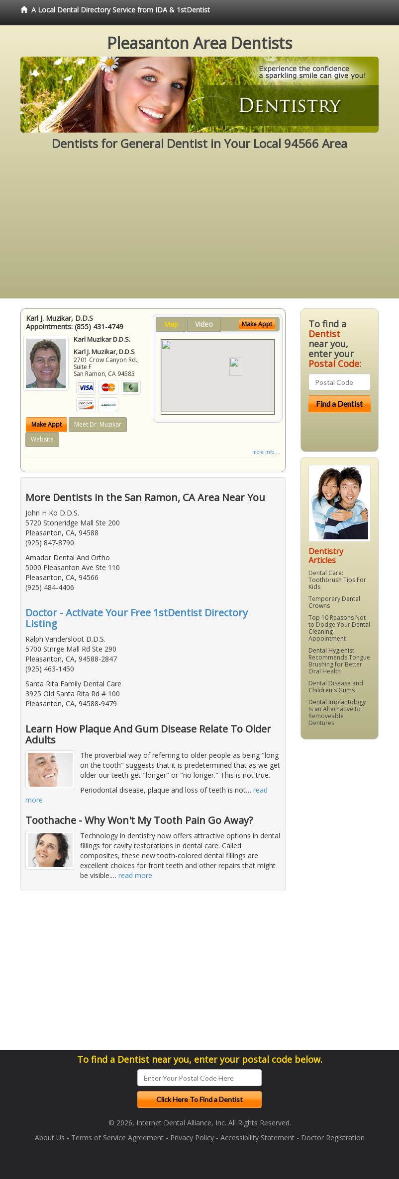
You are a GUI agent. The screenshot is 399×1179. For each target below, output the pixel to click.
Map (171, 324)
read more (135, 875)
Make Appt (46, 424)
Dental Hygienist (331, 650)
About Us (50, 1137)
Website (42, 439)
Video (204, 324)
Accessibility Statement (257, 1137)
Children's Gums (331, 690)
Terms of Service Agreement (117, 1137)
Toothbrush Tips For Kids (337, 583)
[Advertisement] (199, 228)
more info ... (266, 451)
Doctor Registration (333, 1137)
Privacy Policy (192, 1137)
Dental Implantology (337, 702)
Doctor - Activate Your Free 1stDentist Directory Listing (136, 618)
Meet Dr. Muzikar (97, 424)
